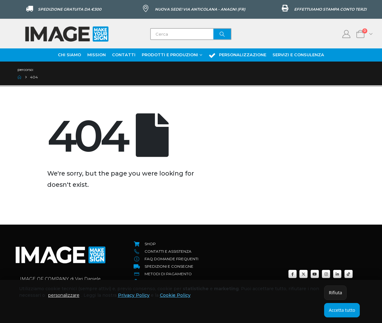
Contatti (123, 54)
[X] (303, 274)
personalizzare (63, 295)
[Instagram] (326, 274)
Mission (96, 54)
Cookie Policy (175, 295)
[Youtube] (315, 274)
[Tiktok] (348, 274)
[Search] (222, 34)
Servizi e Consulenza (298, 54)
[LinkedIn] (337, 274)
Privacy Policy (134, 295)
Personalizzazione (237, 55)
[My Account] (346, 34)
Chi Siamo (69, 54)
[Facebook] (292, 274)
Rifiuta (335, 293)
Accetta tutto (342, 310)
